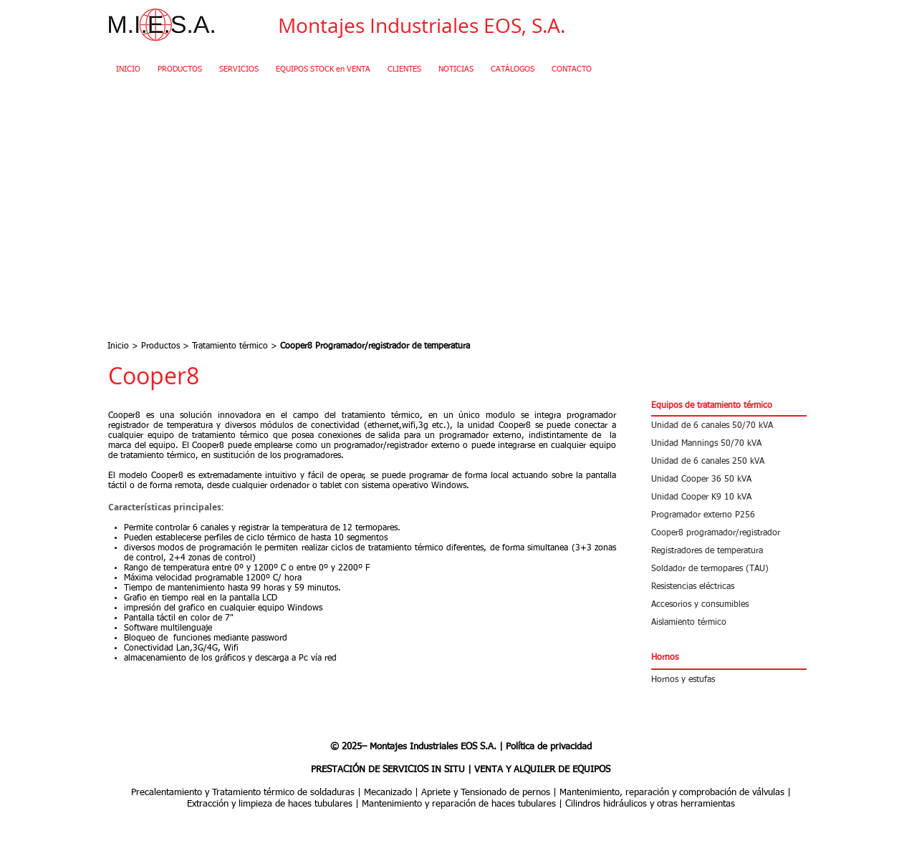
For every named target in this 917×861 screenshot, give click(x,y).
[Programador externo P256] (729, 515)
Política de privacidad (549, 746)
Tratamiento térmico (230, 346)
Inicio (118, 346)
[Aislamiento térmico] (729, 622)
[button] (729, 406)
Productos (160, 346)
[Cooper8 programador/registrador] (729, 533)
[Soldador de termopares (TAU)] (729, 569)
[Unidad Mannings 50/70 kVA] (729, 443)
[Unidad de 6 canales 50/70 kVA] (729, 425)
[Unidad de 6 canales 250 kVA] (729, 461)
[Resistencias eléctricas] (729, 586)
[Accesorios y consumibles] (729, 604)
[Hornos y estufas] (729, 680)
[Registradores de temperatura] (729, 551)
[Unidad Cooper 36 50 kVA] (729, 479)
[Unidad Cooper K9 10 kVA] (729, 497)
